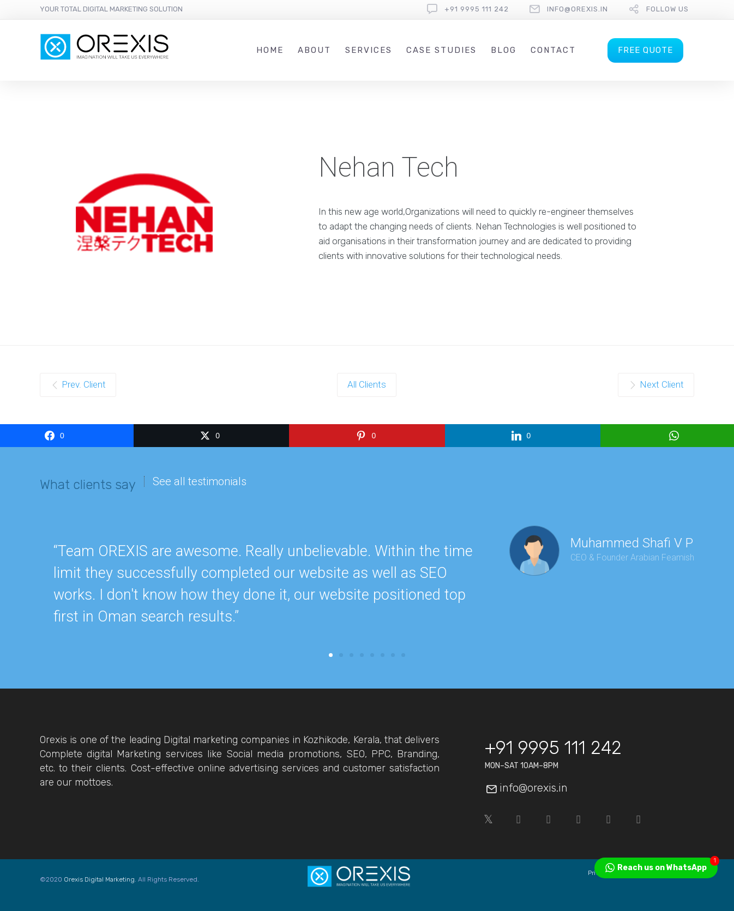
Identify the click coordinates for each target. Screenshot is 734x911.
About (314, 50)
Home (270, 50)
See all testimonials (199, 481)
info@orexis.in (577, 9)
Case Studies (441, 50)
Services (368, 50)
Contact (553, 50)
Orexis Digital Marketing (99, 879)
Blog (503, 50)
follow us (667, 9)
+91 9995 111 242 (476, 9)
